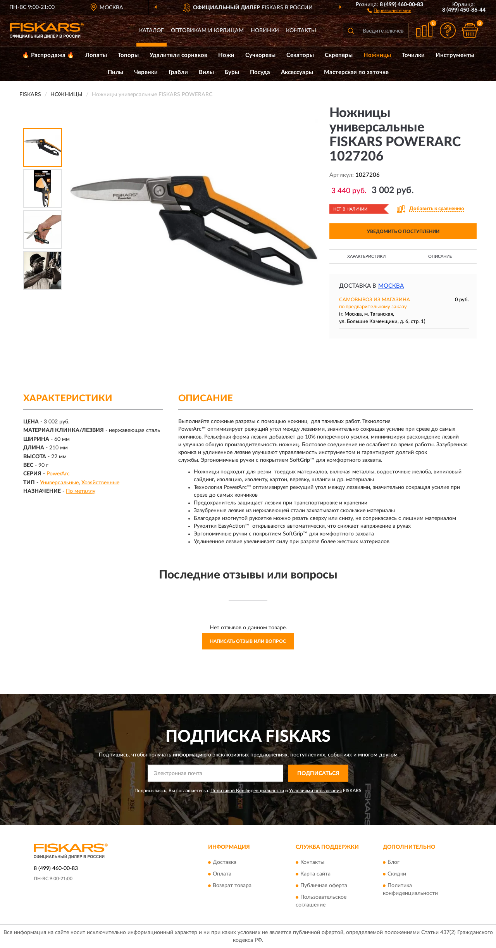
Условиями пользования (315, 790)
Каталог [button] (151, 30)
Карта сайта (315, 874)
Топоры (128, 55)
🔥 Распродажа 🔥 (48, 55)
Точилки (413, 55)
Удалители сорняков (178, 55)
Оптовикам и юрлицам (207, 30)
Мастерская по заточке (356, 72)
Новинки (265, 30)
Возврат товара (232, 885)
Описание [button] (440, 256)
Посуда (260, 72)
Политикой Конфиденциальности (247, 790)
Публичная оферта (323, 885)
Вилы (206, 72)
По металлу (80, 491)
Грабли (178, 72)
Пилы (115, 72)
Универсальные (59, 482)
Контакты (301, 30)
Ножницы (377, 55)
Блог (394, 862)
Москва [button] (391, 286)
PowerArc (58, 474)
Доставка (224, 862)
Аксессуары (297, 72)
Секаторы (300, 55)
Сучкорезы (260, 55)
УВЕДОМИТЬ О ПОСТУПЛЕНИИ (403, 231)
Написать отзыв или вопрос (248, 641)
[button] (389, 10)
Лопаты (96, 55)
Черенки (146, 72)
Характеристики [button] (366, 256)
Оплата (222, 874)
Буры (232, 72)
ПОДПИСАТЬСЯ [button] (318, 773)
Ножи (226, 55)
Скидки (397, 874)
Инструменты (455, 55)
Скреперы (339, 55)
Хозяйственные (100, 482)
